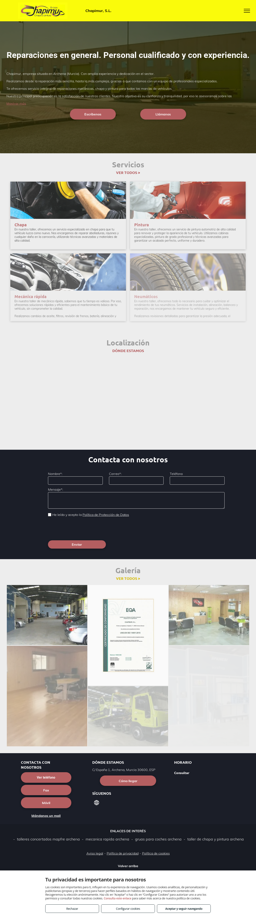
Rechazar (72, 909)
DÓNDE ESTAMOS (128, 350)
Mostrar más (16, 103)
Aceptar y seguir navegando (183, 909)
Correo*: (115, 474)
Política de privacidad (123, 835)
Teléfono (176, 474)
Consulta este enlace (117, 898)
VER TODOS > (128, 172)
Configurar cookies (128, 909)
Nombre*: (55, 474)
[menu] (247, 10)
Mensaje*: (55, 489)
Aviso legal (94, 835)
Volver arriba (128, 848)
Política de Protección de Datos (106, 515)
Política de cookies (156, 835)
